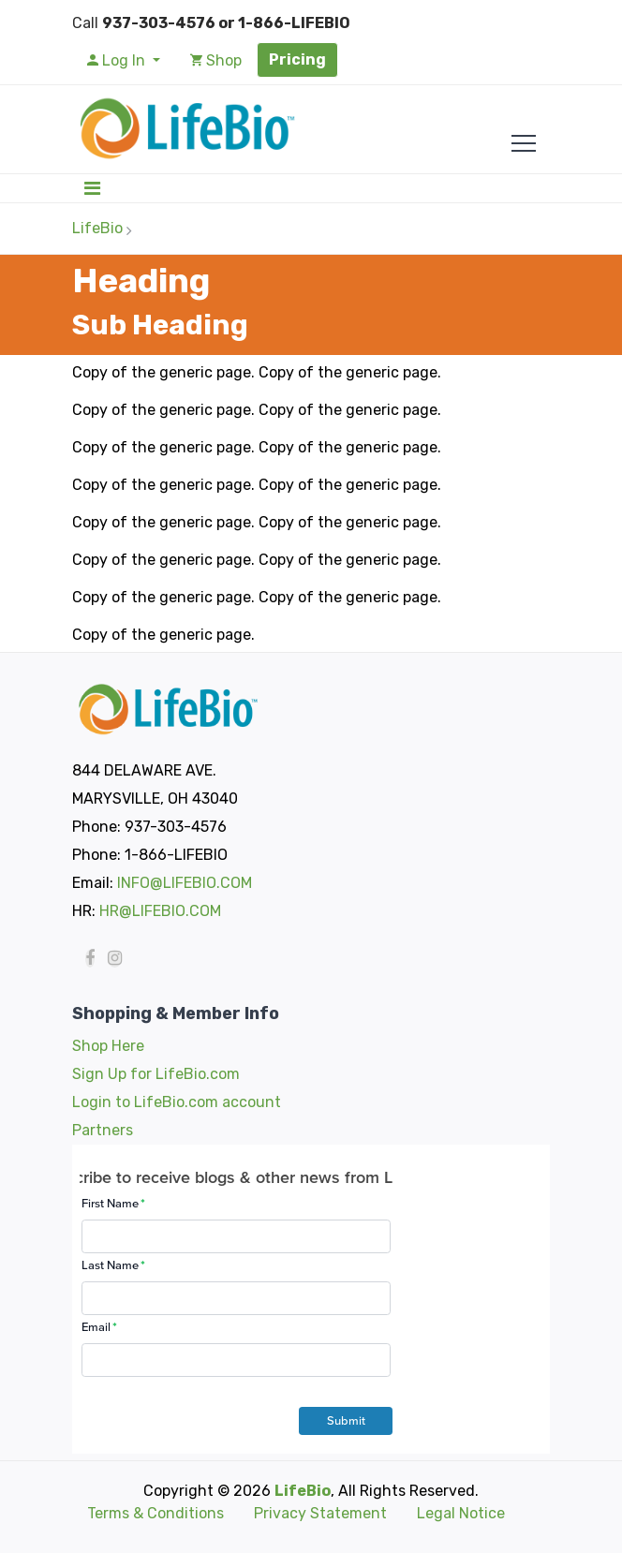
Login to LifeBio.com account (176, 1102)
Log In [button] (118, 60)
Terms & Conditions (155, 1513)
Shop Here (108, 1046)
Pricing (297, 59)
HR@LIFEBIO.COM (160, 911)
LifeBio (97, 228)
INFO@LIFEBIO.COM (184, 883)
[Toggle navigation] (92, 188)
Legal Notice (461, 1513)
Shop (216, 60)
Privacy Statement (320, 1513)
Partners (102, 1130)
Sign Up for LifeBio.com (156, 1074)
